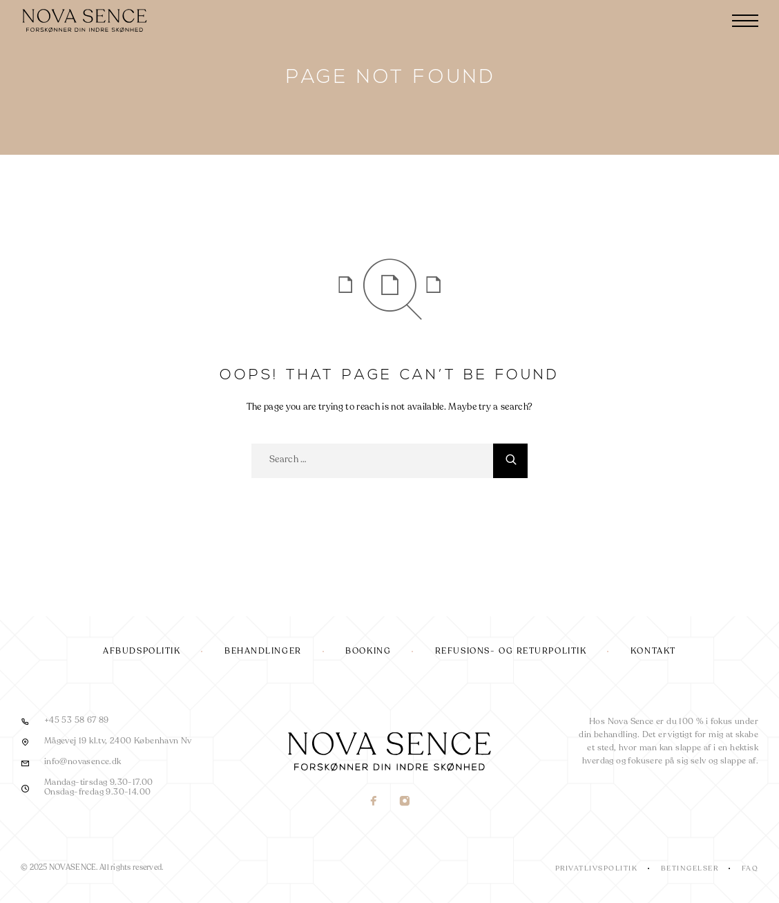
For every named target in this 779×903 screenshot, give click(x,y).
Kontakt (653, 651)
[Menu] (745, 20)
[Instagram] (405, 802)
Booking (368, 651)
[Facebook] (374, 802)
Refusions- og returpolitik (511, 651)
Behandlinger (263, 651)
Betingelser (690, 868)
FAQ (750, 868)
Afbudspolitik (141, 651)
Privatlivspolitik (596, 868)
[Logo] (86, 21)
